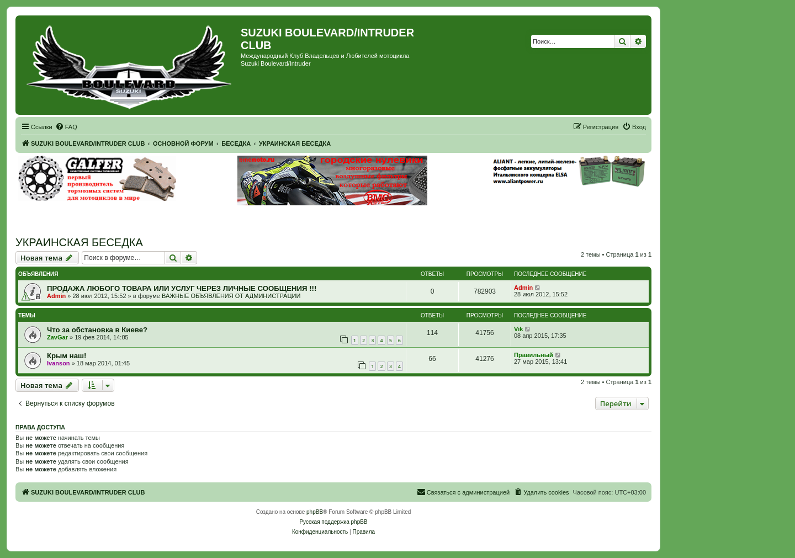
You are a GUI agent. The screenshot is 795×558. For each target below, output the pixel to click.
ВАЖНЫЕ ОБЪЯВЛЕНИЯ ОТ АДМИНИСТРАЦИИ (231, 296)
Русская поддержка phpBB (333, 522)
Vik (518, 329)
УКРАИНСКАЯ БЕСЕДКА (79, 242)
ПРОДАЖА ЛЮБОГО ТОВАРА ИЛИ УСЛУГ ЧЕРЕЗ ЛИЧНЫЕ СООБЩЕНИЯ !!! (181, 288)
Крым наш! (66, 356)
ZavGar (57, 337)
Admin (56, 296)
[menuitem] (66, 127)
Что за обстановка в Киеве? (97, 330)
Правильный (533, 355)
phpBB (314, 512)
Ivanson (58, 363)
